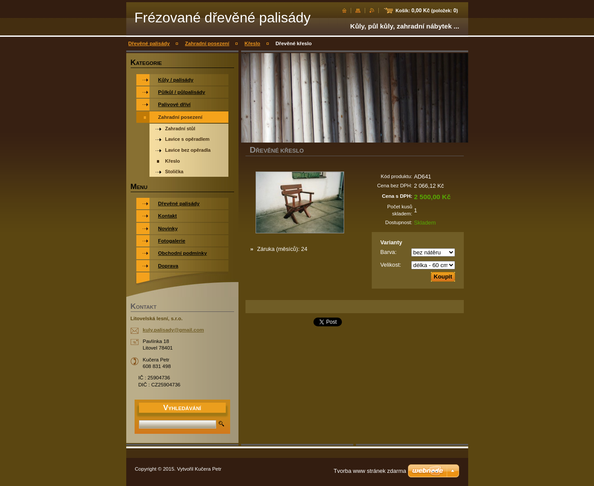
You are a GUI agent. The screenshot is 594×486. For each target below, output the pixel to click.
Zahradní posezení (207, 43)
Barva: (389, 252)
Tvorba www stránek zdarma (370, 471)
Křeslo (252, 43)
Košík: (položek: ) (426, 10)
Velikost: (391, 264)
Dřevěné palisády (149, 43)
